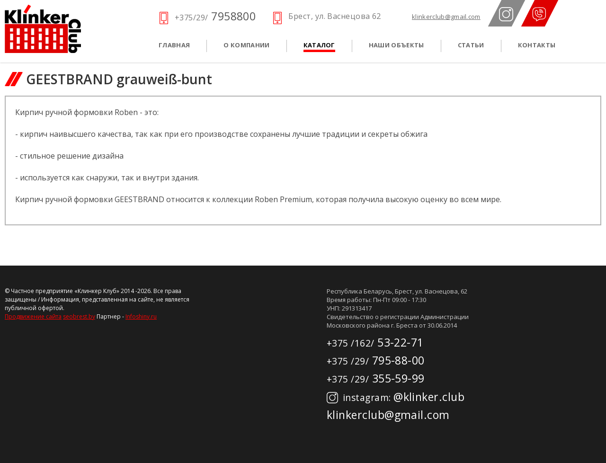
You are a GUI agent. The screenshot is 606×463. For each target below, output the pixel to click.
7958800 (215, 16)
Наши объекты (396, 45)
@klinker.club (395, 396)
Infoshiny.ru (141, 316)
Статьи (471, 45)
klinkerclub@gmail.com (446, 17)
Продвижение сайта (33, 316)
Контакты (537, 45)
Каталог (319, 45)
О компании (246, 45)
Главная (174, 45)
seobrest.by (79, 316)
